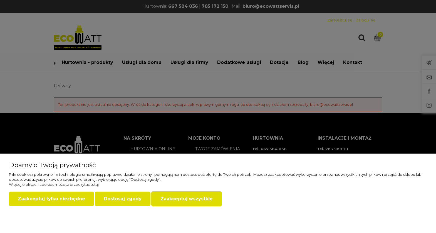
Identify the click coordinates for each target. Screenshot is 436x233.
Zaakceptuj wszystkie (186, 198)
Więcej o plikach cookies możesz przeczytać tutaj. (54, 184)
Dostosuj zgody (123, 198)
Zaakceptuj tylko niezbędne (51, 198)
